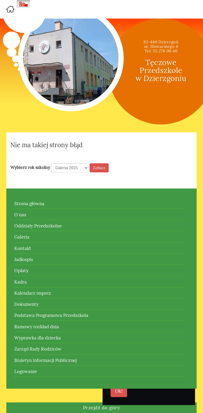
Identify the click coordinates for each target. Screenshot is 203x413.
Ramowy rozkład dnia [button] (36, 327)
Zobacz (99, 167)
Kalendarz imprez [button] (32, 293)
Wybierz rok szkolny (30, 167)
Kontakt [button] (22, 248)
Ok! (119, 391)
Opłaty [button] (21, 270)
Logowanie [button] (25, 371)
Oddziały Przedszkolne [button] (38, 226)
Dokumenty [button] (26, 304)
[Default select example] (70, 167)
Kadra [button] (20, 282)
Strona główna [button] (29, 203)
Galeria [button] (21, 237)
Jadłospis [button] (23, 259)
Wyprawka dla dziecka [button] (37, 338)
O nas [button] (20, 215)
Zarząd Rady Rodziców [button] (38, 349)
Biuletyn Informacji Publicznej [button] (45, 360)
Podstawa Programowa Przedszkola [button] (51, 315)
